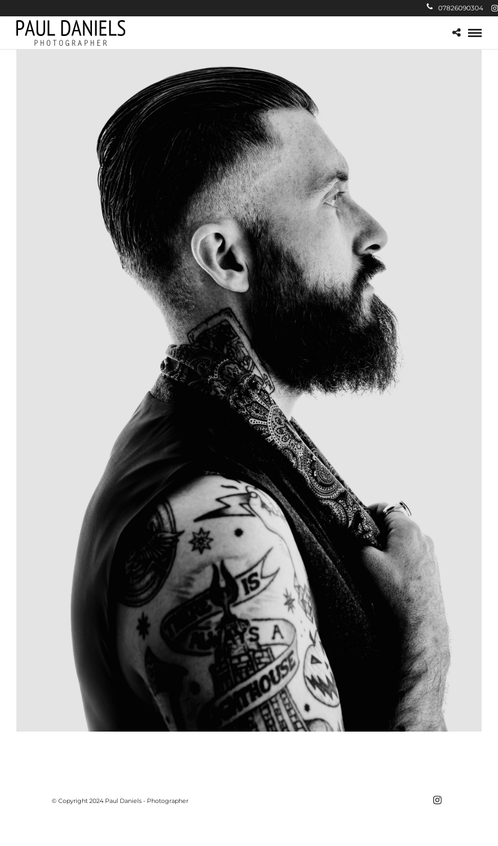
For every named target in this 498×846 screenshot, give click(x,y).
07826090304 (455, 8)
